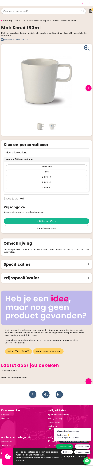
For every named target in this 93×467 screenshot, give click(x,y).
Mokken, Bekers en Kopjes (37, 20)
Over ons (5, 418)
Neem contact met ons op (48, 351)
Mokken (55, 20)
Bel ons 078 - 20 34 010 (18, 351)
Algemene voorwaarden (59, 414)
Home (17, 20)
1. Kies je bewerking (16, 152)
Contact (5, 414)
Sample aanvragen (46, 228)
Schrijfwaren (6, 445)
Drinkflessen (6, 441)
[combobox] (41, 11)
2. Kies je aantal (14, 198)
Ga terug (7, 20)
